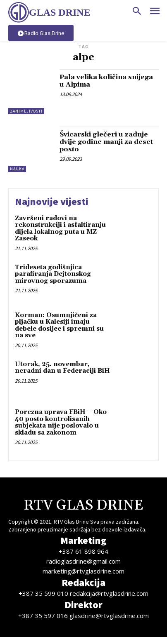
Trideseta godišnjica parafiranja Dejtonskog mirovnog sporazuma (53, 274)
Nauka (17, 169)
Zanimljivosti (26, 111)
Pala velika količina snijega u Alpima (106, 81)
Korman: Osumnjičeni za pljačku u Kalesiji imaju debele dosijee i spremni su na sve (59, 325)
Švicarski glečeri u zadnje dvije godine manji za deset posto (106, 141)
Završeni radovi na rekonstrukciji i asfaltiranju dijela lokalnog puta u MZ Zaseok (60, 228)
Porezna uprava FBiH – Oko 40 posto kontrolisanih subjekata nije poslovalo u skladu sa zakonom (61, 422)
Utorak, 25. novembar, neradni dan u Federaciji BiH (62, 367)
